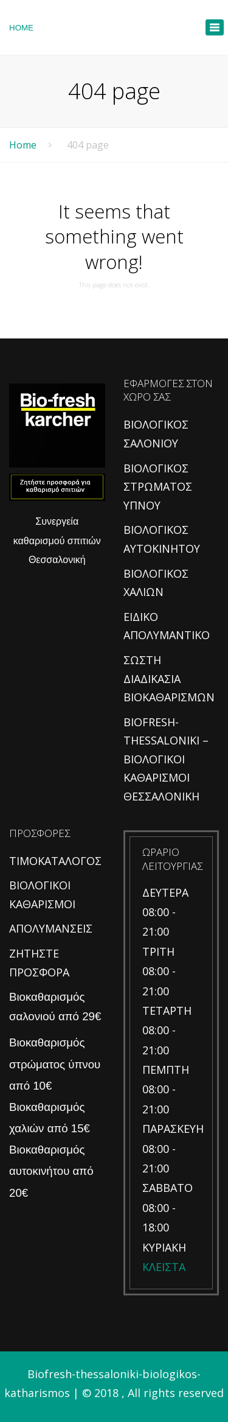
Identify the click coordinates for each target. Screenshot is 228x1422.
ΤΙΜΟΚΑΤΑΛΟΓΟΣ (55, 860)
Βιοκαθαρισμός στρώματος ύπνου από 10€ (54, 1063)
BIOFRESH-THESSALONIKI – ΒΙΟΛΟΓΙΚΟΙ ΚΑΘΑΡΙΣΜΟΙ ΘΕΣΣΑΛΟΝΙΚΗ (166, 759)
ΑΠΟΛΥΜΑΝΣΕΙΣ (50, 928)
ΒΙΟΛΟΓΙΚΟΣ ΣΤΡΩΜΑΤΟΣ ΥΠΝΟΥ (157, 487)
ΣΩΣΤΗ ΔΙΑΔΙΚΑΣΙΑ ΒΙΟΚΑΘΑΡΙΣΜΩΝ (169, 678)
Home (22, 145)
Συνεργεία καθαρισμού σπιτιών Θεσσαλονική (57, 540)
